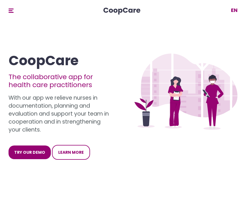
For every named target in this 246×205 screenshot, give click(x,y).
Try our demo (29, 152)
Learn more (71, 152)
